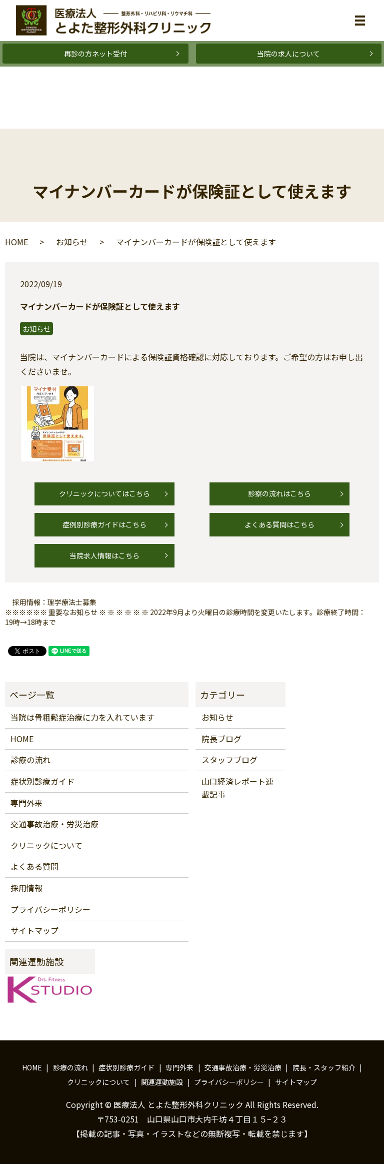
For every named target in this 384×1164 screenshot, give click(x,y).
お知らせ (72, 242)
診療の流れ (30, 760)
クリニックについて (46, 845)
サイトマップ (34, 930)
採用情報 (26, 888)
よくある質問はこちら (279, 524)
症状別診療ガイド (42, 781)
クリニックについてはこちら (104, 493)
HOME (16, 242)
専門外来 (26, 803)
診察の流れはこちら (279, 493)
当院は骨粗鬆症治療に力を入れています (82, 717)
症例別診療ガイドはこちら (104, 524)
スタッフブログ (230, 760)
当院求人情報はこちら (105, 555)
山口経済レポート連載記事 (238, 787)
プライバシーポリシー (50, 909)
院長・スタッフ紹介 (324, 1067)
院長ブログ (222, 739)
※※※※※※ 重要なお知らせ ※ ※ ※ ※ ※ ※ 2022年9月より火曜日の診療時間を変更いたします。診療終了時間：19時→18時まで (185, 617)
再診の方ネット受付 (95, 54)
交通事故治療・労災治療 (54, 824)
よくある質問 (34, 866)
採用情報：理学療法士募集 (54, 602)
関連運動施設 (162, 1082)
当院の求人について (288, 54)
